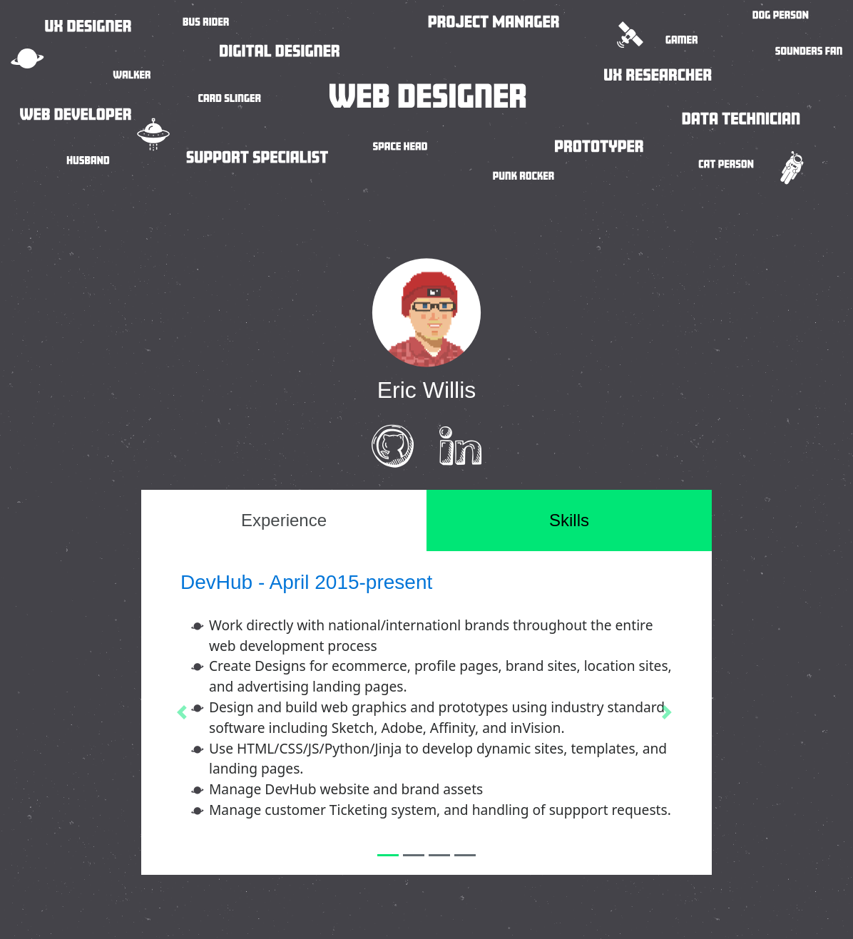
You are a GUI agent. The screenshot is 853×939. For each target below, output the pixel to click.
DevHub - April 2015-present (306, 582)
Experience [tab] (284, 520)
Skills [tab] (569, 520)
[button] (184, 712)
